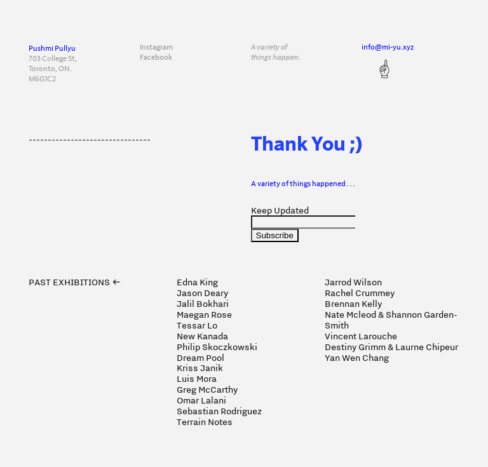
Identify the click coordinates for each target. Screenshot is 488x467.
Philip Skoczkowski (217, 347)
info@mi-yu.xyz (388, 47)
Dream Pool (200, 357)
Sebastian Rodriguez (219, 411)
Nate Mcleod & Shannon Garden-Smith (391, 320)
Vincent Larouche (361, 336)
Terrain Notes (205, 422)
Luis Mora (197, 378)
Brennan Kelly (353, 303)
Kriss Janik (200, 368)
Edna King (197, 282)
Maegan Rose (204, 314)
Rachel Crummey (360, 293)
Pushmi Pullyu (52, 48)
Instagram (156, 47)
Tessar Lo (197, 325)
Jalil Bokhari (203, 303)
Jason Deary (202, 293)
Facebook (156, 57)
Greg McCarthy (207, 389)
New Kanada (202, 336)
